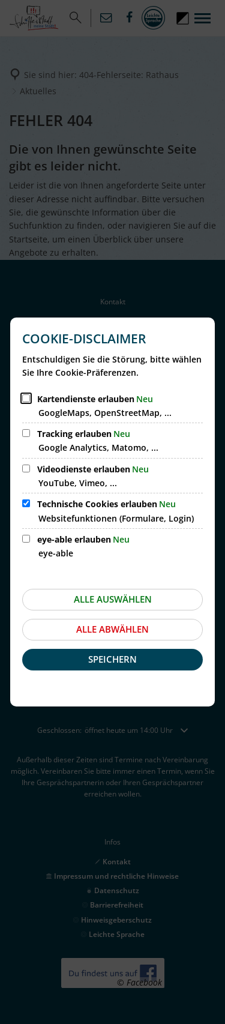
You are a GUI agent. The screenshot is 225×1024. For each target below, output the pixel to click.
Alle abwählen (112, 629)
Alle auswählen (113, 599)
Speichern (112, 659)
